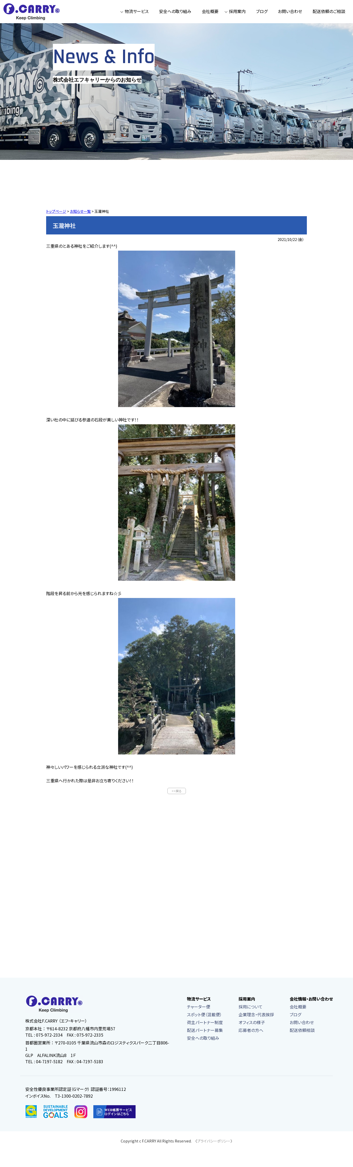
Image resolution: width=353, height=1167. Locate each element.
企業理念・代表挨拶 (256, 1015)
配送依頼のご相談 (329, 11)
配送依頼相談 (302, 1030)
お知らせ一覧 (80, 211)
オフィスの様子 (252, 1023)
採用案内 (237, 11)
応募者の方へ (251, 1030)
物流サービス (137, 11)
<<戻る (177, 791)
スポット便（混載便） (204, 1015)
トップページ (56, 211)
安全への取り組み (175, 11)
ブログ (261, 11)
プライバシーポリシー (213, 1141)
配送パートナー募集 (205, 1030)
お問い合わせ (290, 11)
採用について (251, 1007)
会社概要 (210, 11)
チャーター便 (198, 1007)
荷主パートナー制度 (205, 1023)
